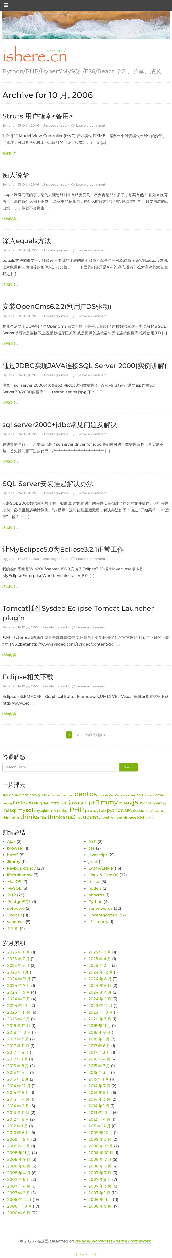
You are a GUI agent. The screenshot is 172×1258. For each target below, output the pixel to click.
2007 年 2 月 (18, 1193)
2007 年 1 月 (99, 1193)
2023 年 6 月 (18, 1019)
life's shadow (19, 875)
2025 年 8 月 (99, 952)
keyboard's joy (21, 868)
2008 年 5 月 (99, 1166)
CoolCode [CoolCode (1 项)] (115, 795)
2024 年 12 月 (100, 972)
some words (100, 908)
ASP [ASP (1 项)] (44, 795)
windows (16, 922)
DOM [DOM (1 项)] (139, 795)
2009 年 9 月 (18, 1139)
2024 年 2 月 (99, 999)
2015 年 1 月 (98, 1079)
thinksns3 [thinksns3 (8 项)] (61, 817)
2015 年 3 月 (99, 1072)
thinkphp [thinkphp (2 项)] (10, 818)
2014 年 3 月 (99, 1099)
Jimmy (13, 861)
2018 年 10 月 (19, 1032)
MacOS (14, 881)
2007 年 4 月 (18, 1186)
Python (95, 901)
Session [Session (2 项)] (140, 810)
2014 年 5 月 (99, 1092)
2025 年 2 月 (99, 965)
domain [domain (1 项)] (149, 795)
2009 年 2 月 (18, 1146)
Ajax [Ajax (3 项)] (6, 794)
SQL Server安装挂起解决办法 (48, 484)
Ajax (11, 841)
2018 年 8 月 (99, 1032)
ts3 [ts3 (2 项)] (79, 818)
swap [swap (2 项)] (158, 810)
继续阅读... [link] (10, 153)
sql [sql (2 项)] (150, 810)
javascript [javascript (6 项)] (82, 802)
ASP (92, 841)
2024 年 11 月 (19, 979)
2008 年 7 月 (100, 1159)
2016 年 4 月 (99, 1059)
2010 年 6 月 (18, 1132)
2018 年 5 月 (18, 1039)
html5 (12, 855)
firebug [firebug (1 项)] (7, 803)
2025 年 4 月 (99, 959)
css (91, 848)
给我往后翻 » (95, 735)
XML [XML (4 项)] (142, 817)
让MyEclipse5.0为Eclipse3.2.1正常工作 (63, 549)
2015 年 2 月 (18, 1079)
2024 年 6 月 (99, 985)
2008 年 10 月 (100, 1153)
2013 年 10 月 (100, 1112)
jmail (93, 861)
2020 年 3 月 (99, 1019)
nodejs (95, 888)
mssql (94, 881)
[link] (34, 54)
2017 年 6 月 (99, 1046)
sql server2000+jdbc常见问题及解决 (59, 425)
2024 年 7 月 (18, 985)
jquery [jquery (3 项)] (125, 803)
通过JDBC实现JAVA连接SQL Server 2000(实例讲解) (84, 366)
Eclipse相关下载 (28, 677)
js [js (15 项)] (135, 802)
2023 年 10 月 (100, 1012)
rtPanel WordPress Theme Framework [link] (113, 1241)
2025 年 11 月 (18, 952)
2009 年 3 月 (99, 1139)
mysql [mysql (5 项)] (25, 810)
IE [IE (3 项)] (66, 803)
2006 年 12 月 (19, 1199)
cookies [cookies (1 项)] (103, 795)
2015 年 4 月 (18, 1072)
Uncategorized (55, 125)
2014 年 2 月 (18, 1106)
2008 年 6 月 (18, 1166)
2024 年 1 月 (18, 1005)
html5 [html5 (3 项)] (56, 803)
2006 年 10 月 (19, 1206)
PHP (11, 895)
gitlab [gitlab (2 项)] (44, 803)
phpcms (96, 895)
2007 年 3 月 (99, 1186)
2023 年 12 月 (100, 1005)
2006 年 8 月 (18, 1213)
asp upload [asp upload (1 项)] (55, 795)
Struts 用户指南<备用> (37, 116)
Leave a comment (90, 125)
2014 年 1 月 (98, 1106)
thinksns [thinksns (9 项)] (33, 816)
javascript (97, 855)
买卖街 (13, 928)
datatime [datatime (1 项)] (129, 795)
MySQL (14, 888)
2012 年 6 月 (18, 1119)
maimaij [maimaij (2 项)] (159, 803)
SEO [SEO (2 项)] (128, 810)
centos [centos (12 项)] (86, 794)
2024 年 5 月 (18, 992)
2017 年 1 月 (17, 1059)
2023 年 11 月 (18, 1012)
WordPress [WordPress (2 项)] (126, 818)
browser (15, 848)
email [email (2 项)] (160, 795)
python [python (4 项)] (115, 810)
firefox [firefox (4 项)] (20, 803)
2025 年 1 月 (18, 972)
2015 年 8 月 (18, 1066)
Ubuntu (14, 915)
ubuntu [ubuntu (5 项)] (92, 817)
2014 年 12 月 (19, 1086)
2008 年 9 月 (18, 1159)
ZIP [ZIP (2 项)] (151, 818)
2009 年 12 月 (100, 1132)
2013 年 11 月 (18, 1112)
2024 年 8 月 (100, 979)
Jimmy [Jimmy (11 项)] (107, 802)
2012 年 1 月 (17, 1126)
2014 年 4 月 (18, 1099)
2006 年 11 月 (100, 1199)
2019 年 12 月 (18, 1025)
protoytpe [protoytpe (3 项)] (95, 810)
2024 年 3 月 (18, 999)
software (16, 908)
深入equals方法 (26, 241)
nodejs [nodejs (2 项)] (63, 810)
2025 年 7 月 (18, 959)
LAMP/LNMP (101, 868)
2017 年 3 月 (99, 1052)
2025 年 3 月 (18, 965)
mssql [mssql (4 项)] (9, 810)
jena (11, 125)
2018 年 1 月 (98, 1039)
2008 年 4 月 (19, 1173)
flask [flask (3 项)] (33, 803)
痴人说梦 (15, 175)
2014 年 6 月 (18, 1092)
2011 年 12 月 (99, 1126)
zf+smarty (98, 922)
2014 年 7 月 (99, 1086)
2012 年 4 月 (99, 1119)
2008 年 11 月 (19, 1153)
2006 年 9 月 (99, 1206)
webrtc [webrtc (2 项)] (109, 818)
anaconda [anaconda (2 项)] (20, 795)
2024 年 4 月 (100, 992)
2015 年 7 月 (99, 1066)
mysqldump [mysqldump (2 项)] (45, 810)
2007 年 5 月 (99, 1179)
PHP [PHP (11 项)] (77, 810)
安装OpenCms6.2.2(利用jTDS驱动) (56, 306)
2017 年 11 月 (18, 1046)
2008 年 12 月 (100, 1146)
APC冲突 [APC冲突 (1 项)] (35, 795)
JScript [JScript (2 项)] (145, 803)
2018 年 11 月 (99, 1025)
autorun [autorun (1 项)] (68, 795)
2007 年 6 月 (18, 1179)
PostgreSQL (19, 901)
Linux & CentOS (103, 875)
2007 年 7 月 (99, 1173)
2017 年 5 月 (18, 1052)
